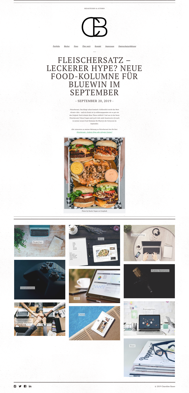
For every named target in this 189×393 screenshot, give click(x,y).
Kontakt (98, 46)
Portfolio (56, 46)
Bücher (67, 46)
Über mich (86, 46)
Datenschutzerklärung (127, 46)
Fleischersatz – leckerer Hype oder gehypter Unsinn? (94, 132)
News (76, 46)
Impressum (109, 46)
